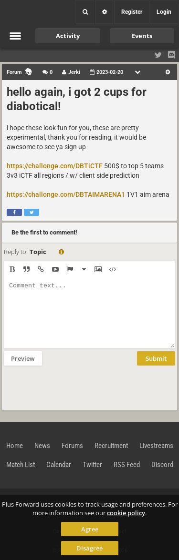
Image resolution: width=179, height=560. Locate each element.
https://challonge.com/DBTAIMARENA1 (66, 194)
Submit (156, 358)
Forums (72, 445)
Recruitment (111, 445)
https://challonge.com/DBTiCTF (55, 166)
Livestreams (156, 445)
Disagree (89, 548)
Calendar (58, 464)
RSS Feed (127, 464)
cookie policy (126, 513)
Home (14, 445)
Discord (162, 464)
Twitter (92, 464)
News (42, 445)
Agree (89, 529)
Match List (20, 464)
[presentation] (76, 387)
